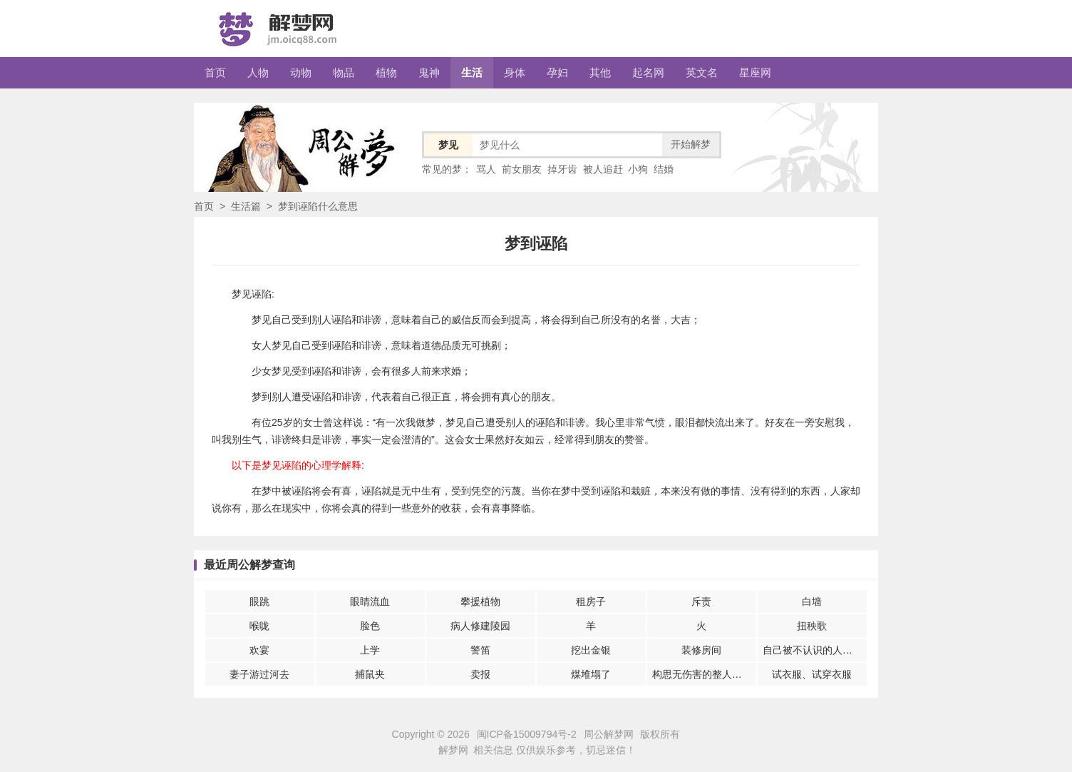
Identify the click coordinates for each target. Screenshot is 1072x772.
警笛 (480, 650)
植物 (386, 72)
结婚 (664, 169)
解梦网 (453, 750)
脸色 (370, 625)
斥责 (701, 601)
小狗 (638, 169)
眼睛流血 (370, 601)
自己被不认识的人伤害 (812, 650)
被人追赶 (603, 169)
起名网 (648, 72)
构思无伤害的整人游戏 (702, 674)
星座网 (755, 72)
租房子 (591, 601)
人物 (258, 72)
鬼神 (429, 72)
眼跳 (259, 601)
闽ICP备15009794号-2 (527, 734)
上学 (370, 650)
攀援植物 (480, 601)
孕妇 (557, 72)
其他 (600, 72)
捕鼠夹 (370, 674)
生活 (472, 72)
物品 (343, 72)
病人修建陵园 (480, 625)
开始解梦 (691, 144)
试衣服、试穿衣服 (812, 674)
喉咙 (259, 625)
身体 (514, 72)
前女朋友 (522, 169)
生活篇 (246, 206)
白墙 (812, 601)
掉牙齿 (562, 169)
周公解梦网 (609, 734)
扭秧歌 (812, 625)
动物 (300, 72)
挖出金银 (591, 650)
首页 (215, 72)
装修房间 (701, 650)
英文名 (702, 72)
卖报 (480, 674)
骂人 (486, 169)
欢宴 (259, 650)
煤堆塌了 (591, 674)
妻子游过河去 (259, 674)
